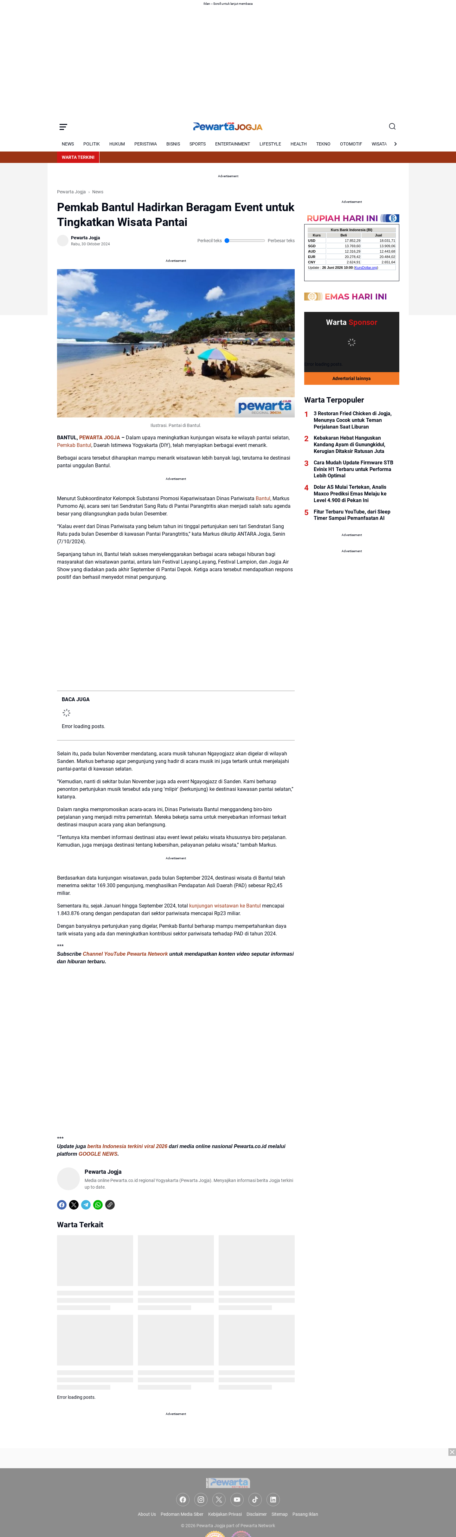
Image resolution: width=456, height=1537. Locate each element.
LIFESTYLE (270, 143)
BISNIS (173, 143)
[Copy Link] (110, 1205)
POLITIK (91, 143)
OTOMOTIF (351, 143)
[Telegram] (86, 1205)
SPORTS (197, 143)
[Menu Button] (63, 126)
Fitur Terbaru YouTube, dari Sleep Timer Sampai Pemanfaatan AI (352, 515)
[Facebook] (62, 1205)
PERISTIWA (145, 143)
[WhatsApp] (98, 1205)
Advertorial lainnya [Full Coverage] (351, 378)
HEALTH (299, 143)
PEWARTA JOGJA (99, 438)
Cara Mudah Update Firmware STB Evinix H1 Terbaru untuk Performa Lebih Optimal (353, 469)
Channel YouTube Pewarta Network (125, 954)
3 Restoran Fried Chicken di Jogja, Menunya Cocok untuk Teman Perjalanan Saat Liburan (353, 420)
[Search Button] (392, 126)
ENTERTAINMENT (232, 143)
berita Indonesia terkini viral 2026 (127, 1146)
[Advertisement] (228, 1492)
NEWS (68, 143)
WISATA (379, 143)
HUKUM (117, 143)
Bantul (263, 498)
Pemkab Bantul (74, 445)
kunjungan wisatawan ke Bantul (225, 906)
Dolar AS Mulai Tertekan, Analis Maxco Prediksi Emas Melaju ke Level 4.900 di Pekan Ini (350, 493)
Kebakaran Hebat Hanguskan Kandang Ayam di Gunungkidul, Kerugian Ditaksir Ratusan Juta (349, 444)
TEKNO (323, 143)
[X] (74, 1205)
